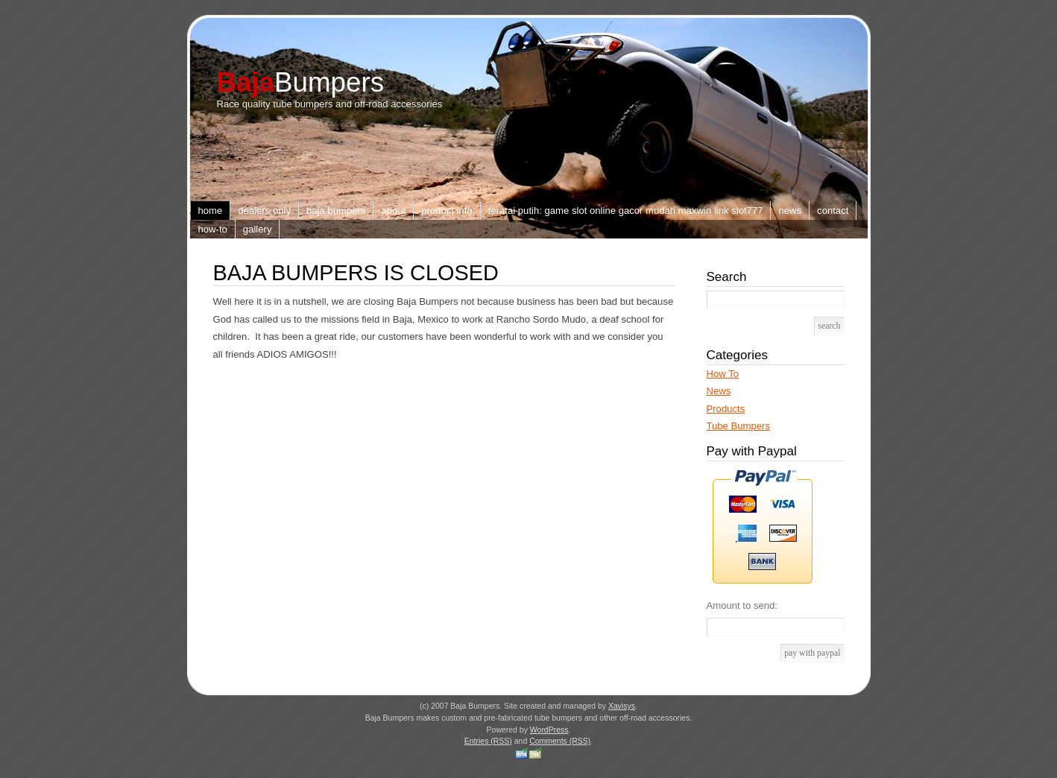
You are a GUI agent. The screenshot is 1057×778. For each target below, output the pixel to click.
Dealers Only (264, 210)
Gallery (257, 229)
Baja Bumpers (335, 210)
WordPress (549, 730)
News (789, 210)
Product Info (447, 210)
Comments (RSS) (559, 741)
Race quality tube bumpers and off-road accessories (330, 104)
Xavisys (621, 706)
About (393, 210)
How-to (212, 229)
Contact (832, 210)
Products (726, 408)
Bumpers (301, 82)
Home (210, 210)
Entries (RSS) (488, 741)
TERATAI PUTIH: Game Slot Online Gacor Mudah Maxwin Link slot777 (625, 210)
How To (723, 373)
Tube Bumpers (739, 425)
